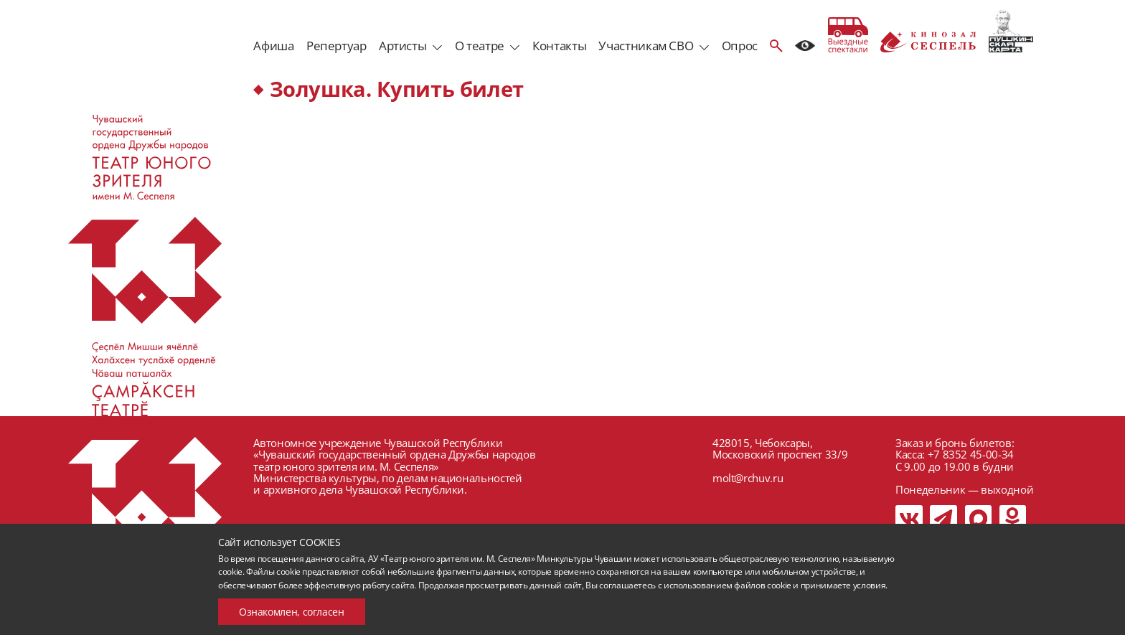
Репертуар (336, 45)
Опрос (740, 45)
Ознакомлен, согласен (291, 611)
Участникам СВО (645, 45)
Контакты (559, 45)
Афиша (273, 45)
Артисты (402, 45)
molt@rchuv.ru (747, 478)
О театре (479, 45)
